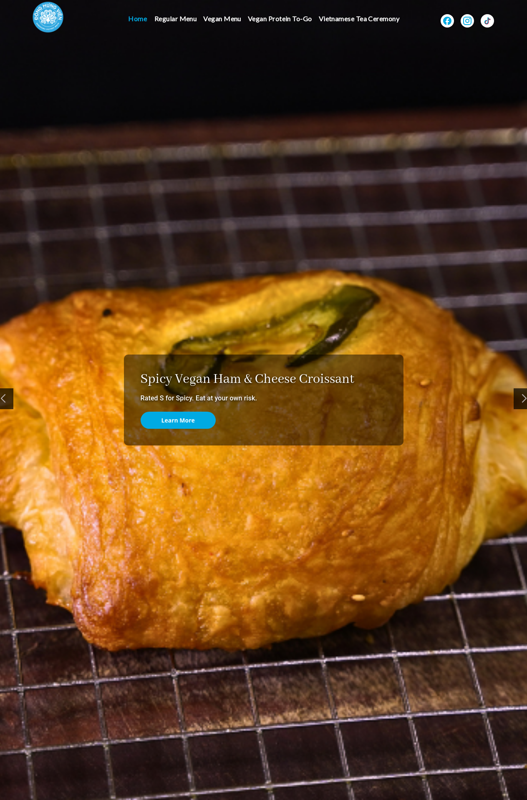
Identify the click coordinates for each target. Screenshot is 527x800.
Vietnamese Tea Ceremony (359, 19)
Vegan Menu (222, 19)
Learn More (178, 420)
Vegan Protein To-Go (280, 19)
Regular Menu (175, 19)
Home (137, 19)
